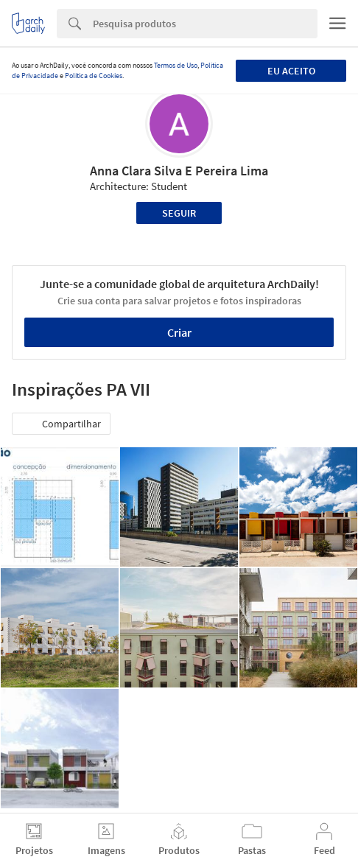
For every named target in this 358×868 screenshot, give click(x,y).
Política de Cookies (93, 75)
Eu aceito (291, 70)
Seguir (179, 213)
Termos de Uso (175, 65)
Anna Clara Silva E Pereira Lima (179, 170)
